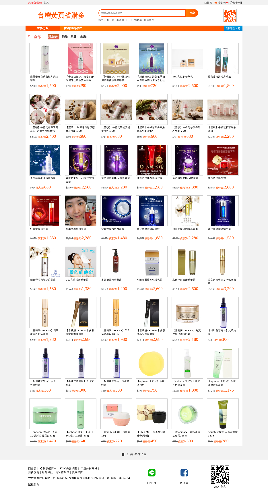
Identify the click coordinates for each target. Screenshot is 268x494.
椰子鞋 (111, 20)
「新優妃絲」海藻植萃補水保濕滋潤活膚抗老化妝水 (151, 80)
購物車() (221, 2)
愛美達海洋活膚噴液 (219, 76)
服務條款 (47, 472)
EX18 (129, 20)
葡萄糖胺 (149, 20)
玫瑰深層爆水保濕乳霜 (149, 279)
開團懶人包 (233, 28)
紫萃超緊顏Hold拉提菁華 (115, 178)
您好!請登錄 (35, 2)
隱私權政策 (62, 472)
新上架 (52, 36)
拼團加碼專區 (73, 28)
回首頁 (208, 2)
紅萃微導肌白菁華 (76, 229)
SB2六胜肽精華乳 (182, 76)
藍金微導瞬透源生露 (219, 229)
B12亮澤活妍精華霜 (77, 279)
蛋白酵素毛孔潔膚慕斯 (43, 178)
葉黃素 (120, 20)
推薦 (83, 36)
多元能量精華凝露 (111, 279)
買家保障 (77, 472)
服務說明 (33, 472)
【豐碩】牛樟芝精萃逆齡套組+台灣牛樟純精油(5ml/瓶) (44, 131)
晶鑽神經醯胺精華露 (183, 279)
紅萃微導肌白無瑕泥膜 (149, 178)
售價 (64, 36)
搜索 (192, 12)
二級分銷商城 (89, 468)
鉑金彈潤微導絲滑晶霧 (43, 279)
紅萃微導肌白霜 (217, 178)
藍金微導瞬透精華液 (148, 229)
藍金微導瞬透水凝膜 (112, 229)
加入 (46, 2)
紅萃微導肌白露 (39, 229)
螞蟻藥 (138, 20)
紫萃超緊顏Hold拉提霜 (185, 178)
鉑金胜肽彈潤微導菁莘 (185, 229)
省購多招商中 (48, 468)
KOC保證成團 (68, 468)
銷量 (73, 36)
